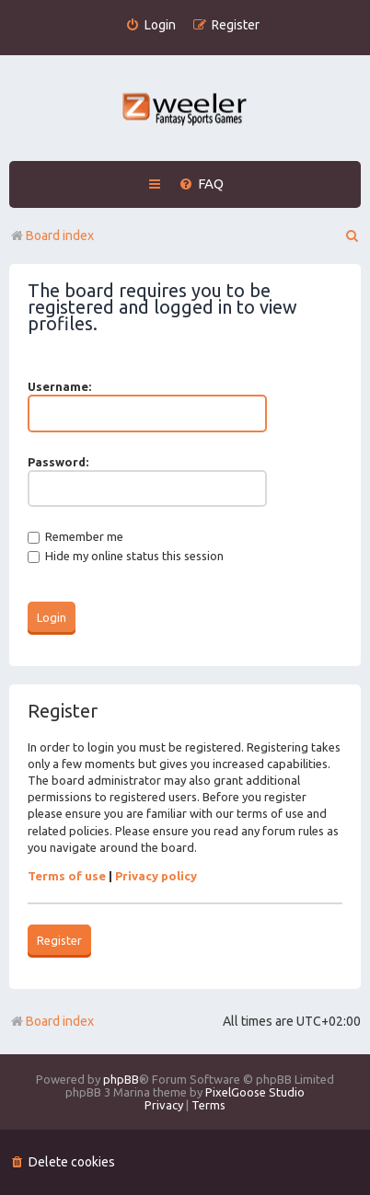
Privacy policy (156, 875)
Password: (58, 461)
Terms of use (67, 875)
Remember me (75, 536)
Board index (51, 1021)
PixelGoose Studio (255, 1092)
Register (59, 940)
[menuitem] (150, 25)
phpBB (121, 1079)
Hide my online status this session (126, 555)
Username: (59, 386)
